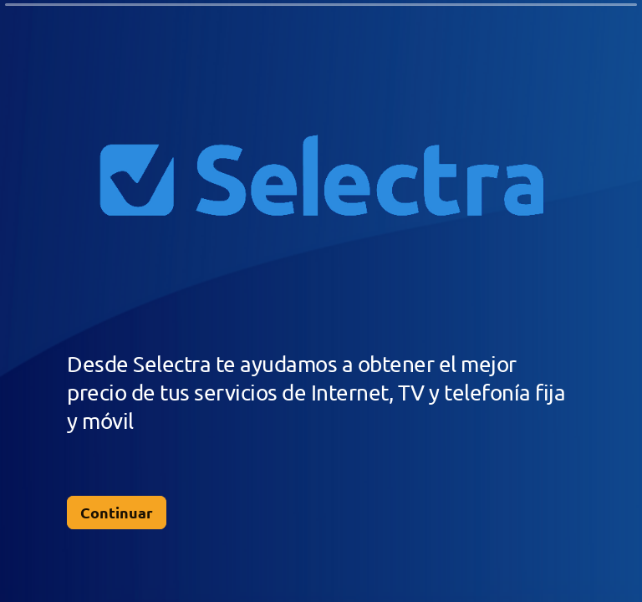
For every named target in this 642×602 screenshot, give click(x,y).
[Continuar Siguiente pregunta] (116, 512)
